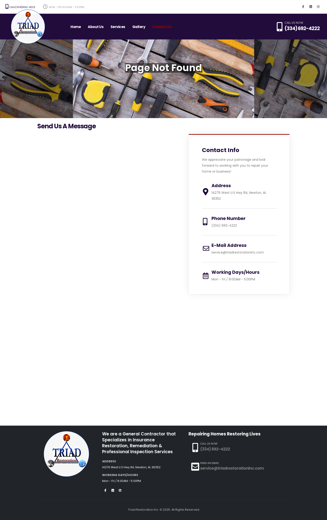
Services (118, 26)
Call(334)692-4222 (20, 6)
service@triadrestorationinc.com (237, 252)
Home (75, 26)
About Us (95, 26)
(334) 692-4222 (302, 28)
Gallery (138, 26)
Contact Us (161, 26)
